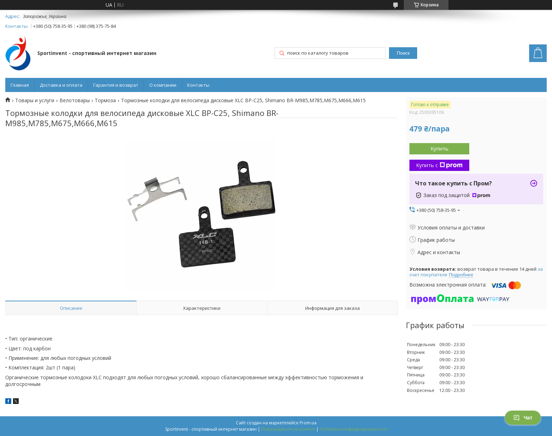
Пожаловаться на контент (288, 429)
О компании (162, 85)
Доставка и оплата (61, 85)
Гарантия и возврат (115, 85)
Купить (439, 148)
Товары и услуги (34, 100)
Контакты (198, 85)
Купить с (439, 164)
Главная (20, 85)
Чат (522, 417)
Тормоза (105, 100)
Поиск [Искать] (403, 53)
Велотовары (74, 100)
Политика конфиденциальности (353, 429)
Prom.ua (308, 423)
